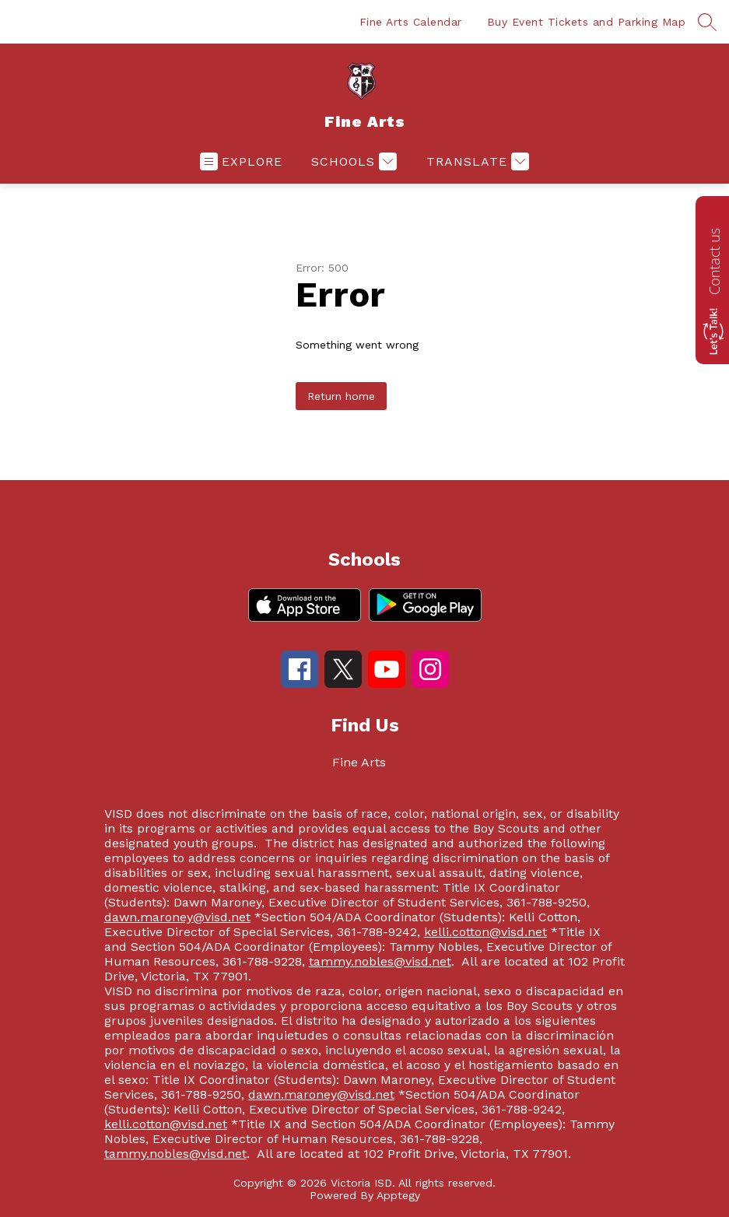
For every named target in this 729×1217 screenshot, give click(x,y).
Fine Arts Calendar (410, 22)
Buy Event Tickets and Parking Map (586, 22)
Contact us (714, 261)
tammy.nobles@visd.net (380, 961)
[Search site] (707, 21)
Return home (341, 396)
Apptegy (398, 1195)
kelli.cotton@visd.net (485, 931)
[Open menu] (241, 161)
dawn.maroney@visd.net (177, 917)
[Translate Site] (475, 161)
